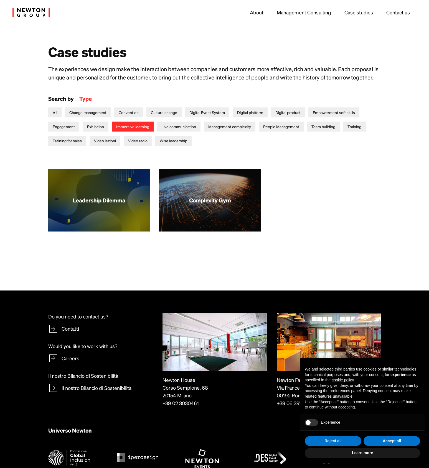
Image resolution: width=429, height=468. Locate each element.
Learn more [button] (362, 453)
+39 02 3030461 (181, 403)
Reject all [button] (332, 441)
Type (85, 98)
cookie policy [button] (343, 380)
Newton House (179, 380)
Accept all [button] (392, 441)
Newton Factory (294, 380)
